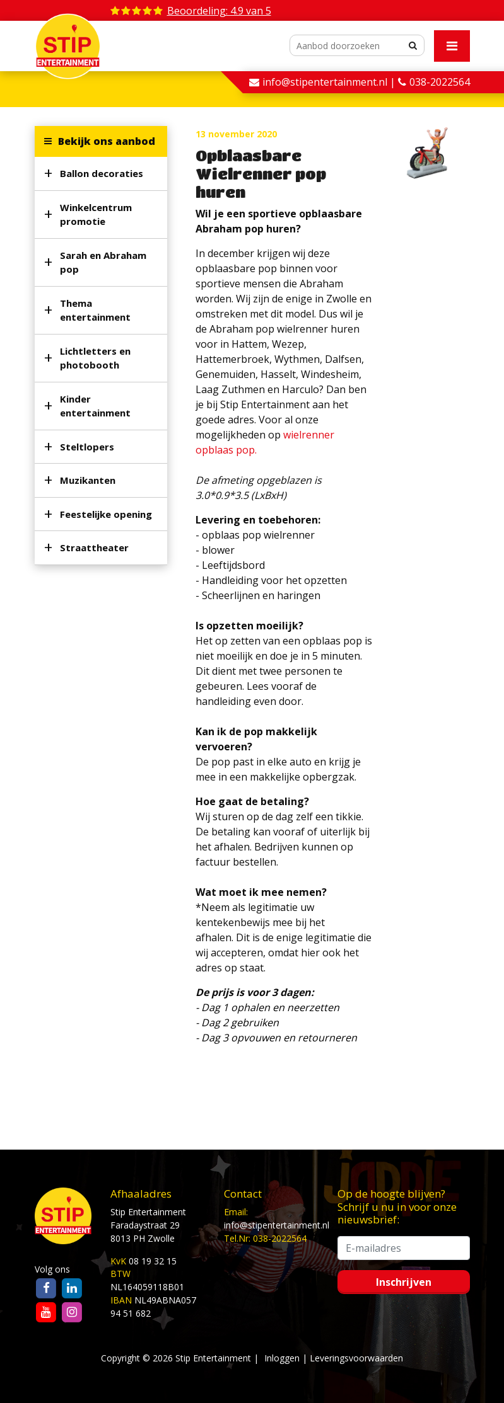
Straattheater (94, 547)
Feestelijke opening (106, 514)
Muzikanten (87, 480)
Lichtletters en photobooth (95, 358)
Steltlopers (87, 446)
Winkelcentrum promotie (96, 214)
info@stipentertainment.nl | (330, 82)
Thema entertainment (95, 310)
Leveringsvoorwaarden (356, 1358)
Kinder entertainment (95, 406)
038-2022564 (439, 82)
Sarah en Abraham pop (103, 262)
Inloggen (282, 1358)
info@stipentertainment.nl (276, 1225)
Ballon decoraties (101, 173)
